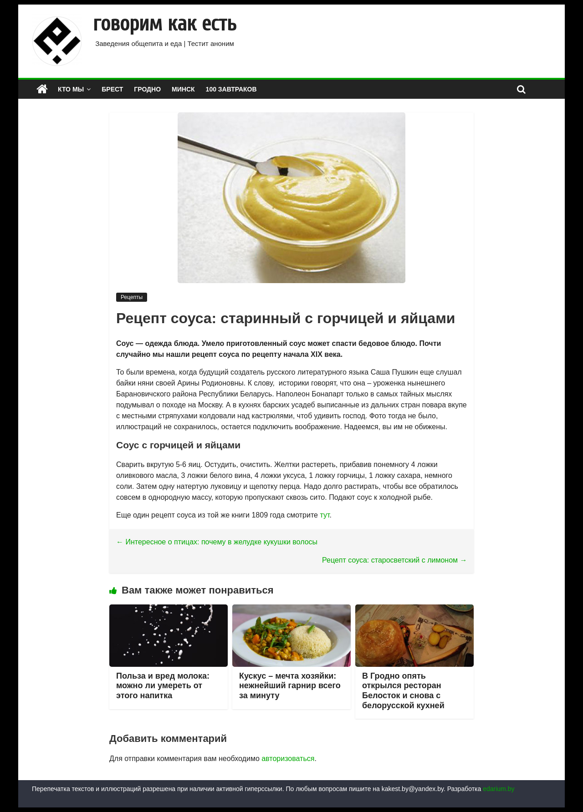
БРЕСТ (112, 89)
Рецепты (132, 297)
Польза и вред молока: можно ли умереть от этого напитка (163, 685)
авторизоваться (287, 758)
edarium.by (498, 788)
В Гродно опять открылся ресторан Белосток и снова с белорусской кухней (403, 690)
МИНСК (183, 89)
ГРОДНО (147, 89)
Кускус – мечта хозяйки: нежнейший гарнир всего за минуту (290, 685)
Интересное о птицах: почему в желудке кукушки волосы (216, 542)
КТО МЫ (71, 89)
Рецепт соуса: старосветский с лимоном (394, 560)
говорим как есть (164, 24)
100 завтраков (231, 89)
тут (324, 515)
